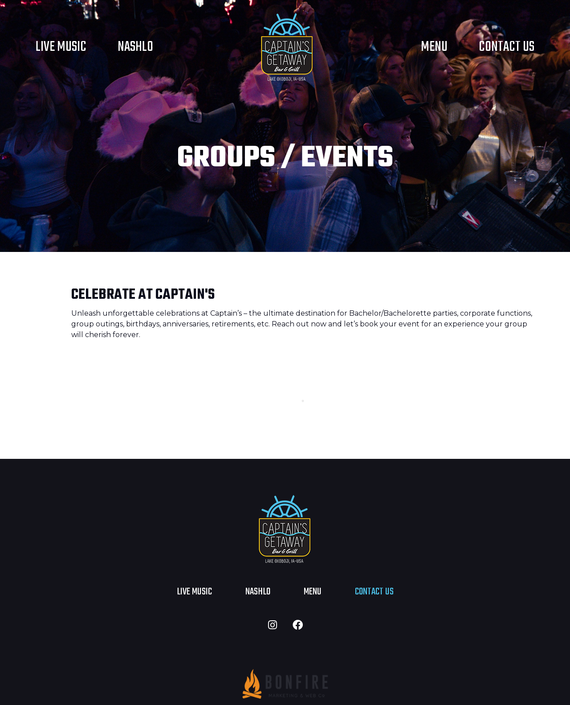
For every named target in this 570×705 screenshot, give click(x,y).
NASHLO (135, 47)
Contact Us (506, 47)
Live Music (61, 47)
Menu (434, 47)
